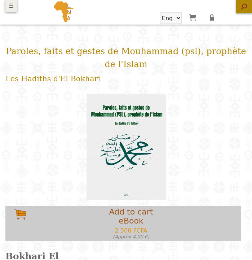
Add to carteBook (131, 223)
